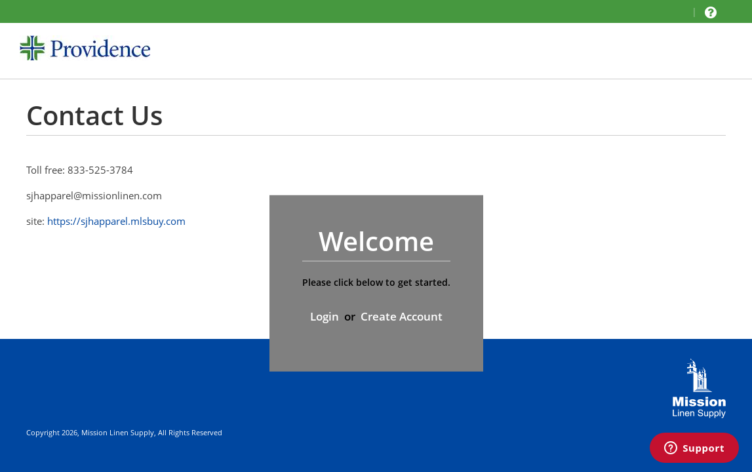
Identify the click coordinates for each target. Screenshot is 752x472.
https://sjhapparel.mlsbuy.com (116, 220)
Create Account (402, 316)
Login (324, 316)
